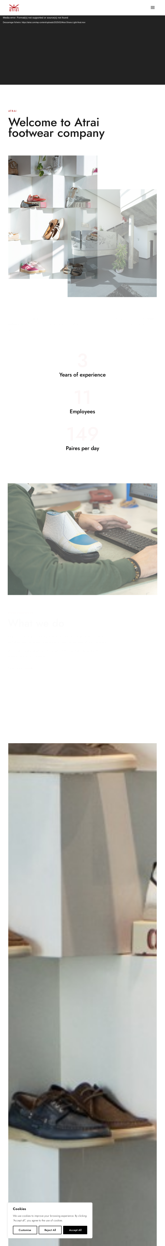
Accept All (75, 1230)
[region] (50, 1220)
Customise (25, 1230)
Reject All (50, 1230)
